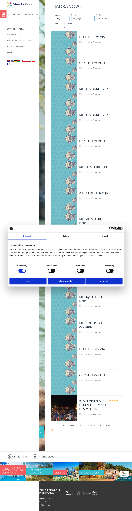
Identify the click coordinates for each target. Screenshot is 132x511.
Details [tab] (66, 236)
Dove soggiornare (16, 46)
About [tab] (105, 236)
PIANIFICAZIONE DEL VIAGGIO (20, 40)
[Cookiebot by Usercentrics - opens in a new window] (111, 228)
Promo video (46, 456)
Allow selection (66, 281)
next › (108, 425)
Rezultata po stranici (64, 23)
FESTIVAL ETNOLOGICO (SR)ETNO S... (23, 14)
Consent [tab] (27, 236)
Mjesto (58, 15)
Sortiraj (74, 15)
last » (113, 425)
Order (98, 15)
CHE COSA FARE (14, 34)
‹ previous (71, 425)
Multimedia (21, 456)
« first (63, 425)
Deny (28, 281)
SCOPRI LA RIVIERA (15, 29)
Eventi (10, 52)
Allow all (104, 281)
